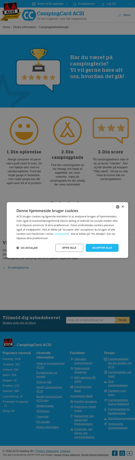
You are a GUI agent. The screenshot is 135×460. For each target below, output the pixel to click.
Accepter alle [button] (102, 247)
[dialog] (67, 230)
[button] (27, 247)
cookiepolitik (61, 234)
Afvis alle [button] (69, 247)
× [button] (122, 206)
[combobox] (118, 207)
